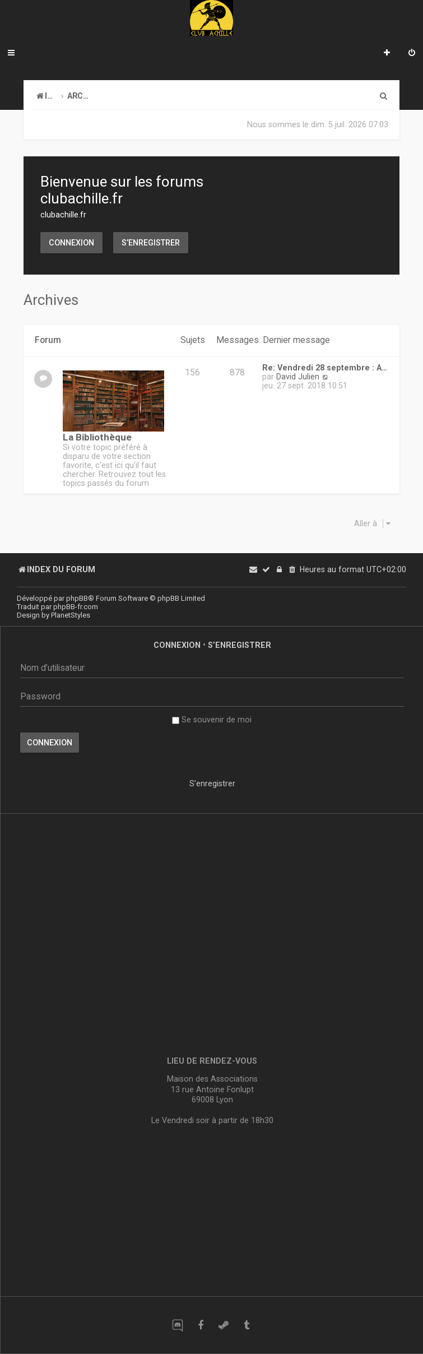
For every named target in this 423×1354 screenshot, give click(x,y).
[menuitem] (412, 54)
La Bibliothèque (97, 437)
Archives (51, 299)
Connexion (71, 242)
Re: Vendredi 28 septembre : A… (324, 367)
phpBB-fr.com (75, 606)
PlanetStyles (70, 615)
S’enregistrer (151, 242)
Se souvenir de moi (212, 719)
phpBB (77, 598)
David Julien (297, 376)
